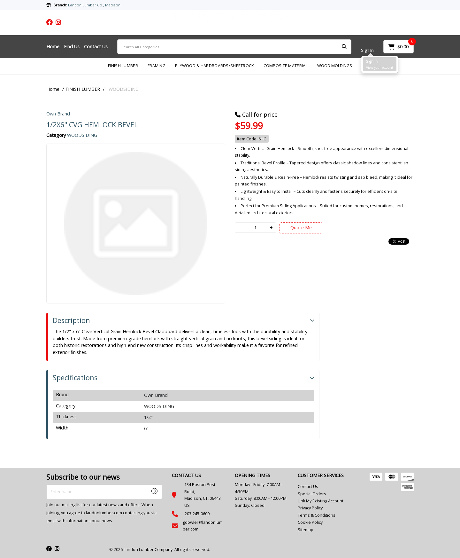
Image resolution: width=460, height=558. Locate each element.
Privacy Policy (310, 508)
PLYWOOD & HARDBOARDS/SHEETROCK (214, 65)
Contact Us (96, 46)
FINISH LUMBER (123, 65)
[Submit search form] (344, 47)
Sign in (372, 61)
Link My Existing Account (320, 501)
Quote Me (301, 227)
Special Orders (312, 494)
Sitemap (305, 529)
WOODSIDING (124, 89)
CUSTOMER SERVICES (321, 475)
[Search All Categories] (234, 46)
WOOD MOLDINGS (334, 65)
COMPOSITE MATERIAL (286, 65)
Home (52, 46)
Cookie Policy (310, 522)
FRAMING (156, 65)
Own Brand (58, 114)
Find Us (72, 46)
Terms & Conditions (316, 515)
